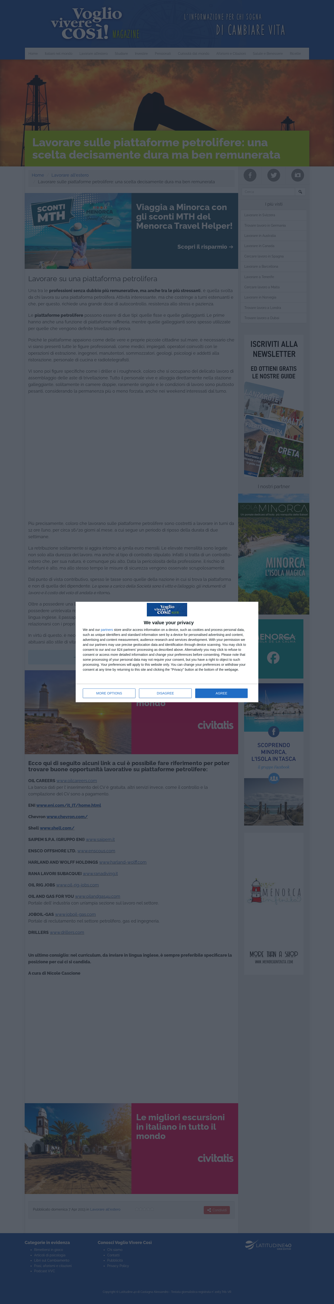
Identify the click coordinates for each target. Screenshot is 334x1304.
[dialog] (167, 652)
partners (107, 629)
